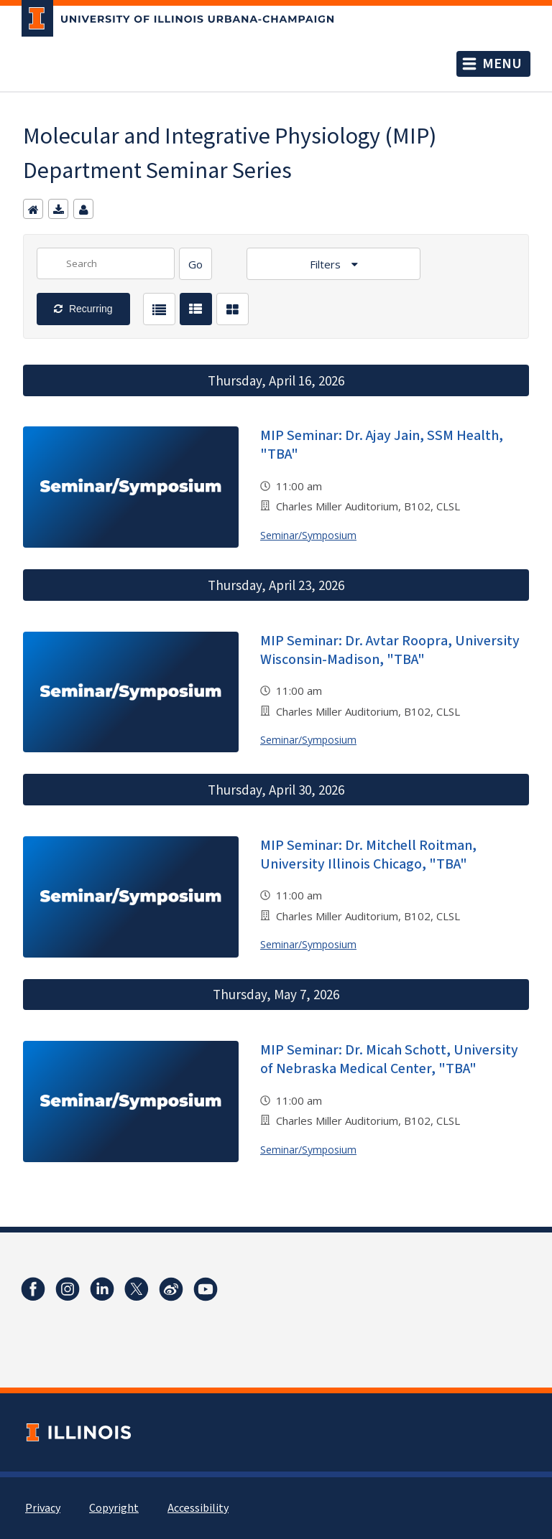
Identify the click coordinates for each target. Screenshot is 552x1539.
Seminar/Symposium (308, 535)
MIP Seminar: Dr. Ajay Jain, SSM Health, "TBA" (381, 445)
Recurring (89, 308)
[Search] (195, 264)
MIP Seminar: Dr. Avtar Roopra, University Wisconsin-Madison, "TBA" (390, 650)
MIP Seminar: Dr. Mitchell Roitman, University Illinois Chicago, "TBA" (368, 855)
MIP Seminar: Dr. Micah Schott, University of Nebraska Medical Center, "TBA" (389, 1059)
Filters (327, 264)
